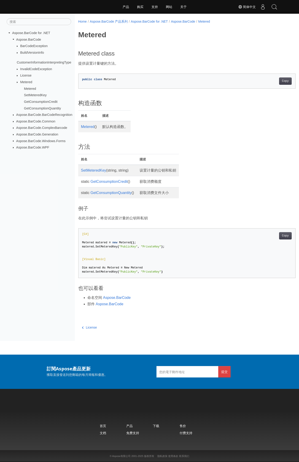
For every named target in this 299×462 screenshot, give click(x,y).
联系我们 (184, 456)
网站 (169, 7)
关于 (183, 7)
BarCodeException (34, 46)
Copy (270, 81)
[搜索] (39, 21)
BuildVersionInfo (32, 52)
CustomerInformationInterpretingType (44, 62)
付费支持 (186, 433)
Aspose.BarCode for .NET (31, 33)
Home (82, 21)
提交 (224, 371)
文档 (103, 433)
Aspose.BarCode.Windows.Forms (41, 141)
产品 (126, 7)
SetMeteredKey (35, 95)
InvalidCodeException (36, 69)
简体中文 (247, 7)
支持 (154, 7)
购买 (140, 7)
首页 (103, 426)
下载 (156, 426)
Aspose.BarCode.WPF (32, 147)
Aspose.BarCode (28, 39)
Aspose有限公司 (121, 456)
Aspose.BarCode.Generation (37, 134)
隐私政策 (162, 456)
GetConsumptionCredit (40, 102)
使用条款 (173, 456)
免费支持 (132, 433)
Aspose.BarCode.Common (35, 121)
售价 (183, 426)
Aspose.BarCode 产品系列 (109, 21)
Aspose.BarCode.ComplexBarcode (41, 128)
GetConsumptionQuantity (42, 108)
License (26, 75)
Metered (26, 82)
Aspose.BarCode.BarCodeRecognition (44, 115)
